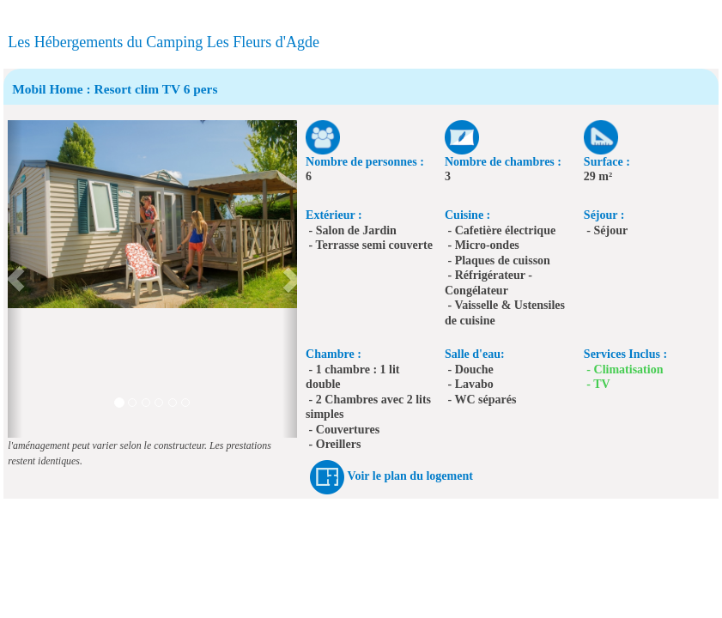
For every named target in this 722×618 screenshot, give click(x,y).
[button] (15, 279)
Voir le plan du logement (410, 476)
